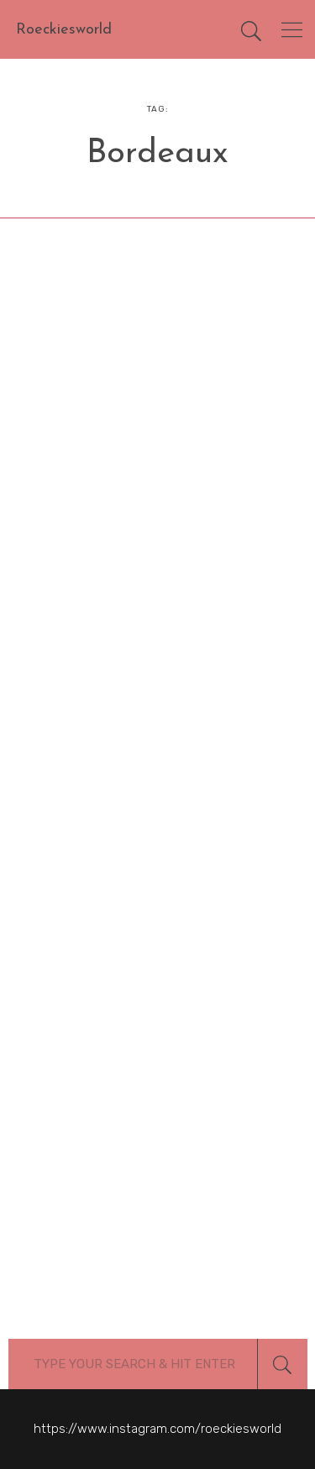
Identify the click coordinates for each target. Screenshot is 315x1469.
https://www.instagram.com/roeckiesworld (157, 1428)
